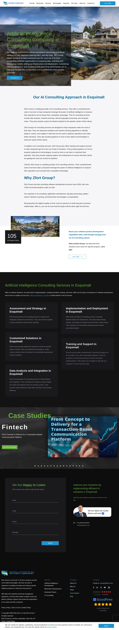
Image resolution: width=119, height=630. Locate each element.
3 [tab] (41, 465)
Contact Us (90, 3)
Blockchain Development (52, 589)
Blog (71, 596)
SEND (50, 543)
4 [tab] (44, 465)
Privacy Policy (52, 627)
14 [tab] (76, 465)
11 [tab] (66, 465)
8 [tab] (57, 465)
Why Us (72, 586)
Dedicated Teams (50, 592)
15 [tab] (79, 465)
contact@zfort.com (83, 525)
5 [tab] (47, 465)
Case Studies (74, 593)
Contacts (96, 580)
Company (73, 580)
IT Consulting (48, 595)
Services (47, 580)
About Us (73, 583)
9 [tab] (60, 465)
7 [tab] (54, 465)
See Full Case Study (9, 447)
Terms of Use (16, 607)
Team (72, 590)
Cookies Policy (26, 607)
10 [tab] (63, 465)
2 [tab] (38, 465)
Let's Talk (107, 3)
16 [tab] (82, 465)
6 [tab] (50, 465)
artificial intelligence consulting (39, 295)
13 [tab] (73, 465)
